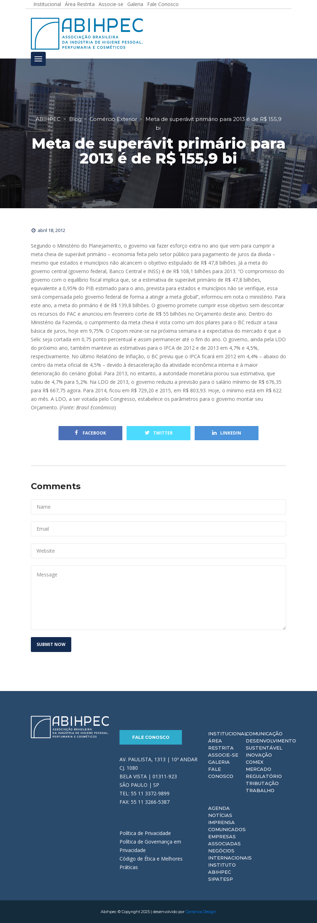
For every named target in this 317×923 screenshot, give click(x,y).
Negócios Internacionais (230, 854)
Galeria (219, 762)
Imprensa (221, 822)
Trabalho (260, 790)
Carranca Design (200, 911)
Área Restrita (221, 744)
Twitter (159, 433)
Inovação (259, 755)
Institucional (227, 733)
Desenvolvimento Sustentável (271, 744)
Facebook (90, 433)
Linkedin (226, 433)
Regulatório (264, 776)
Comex (254, 762)
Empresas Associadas (224, 840)
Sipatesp (220, 879)
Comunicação (264, 733)
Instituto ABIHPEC (222, 868)
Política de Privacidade (145, 833)
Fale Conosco (150, 737)
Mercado (258, 769)
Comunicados (227, 829)
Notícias (220, 815)
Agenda (219, 808)
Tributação (262, 783)
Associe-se (223, 755)
